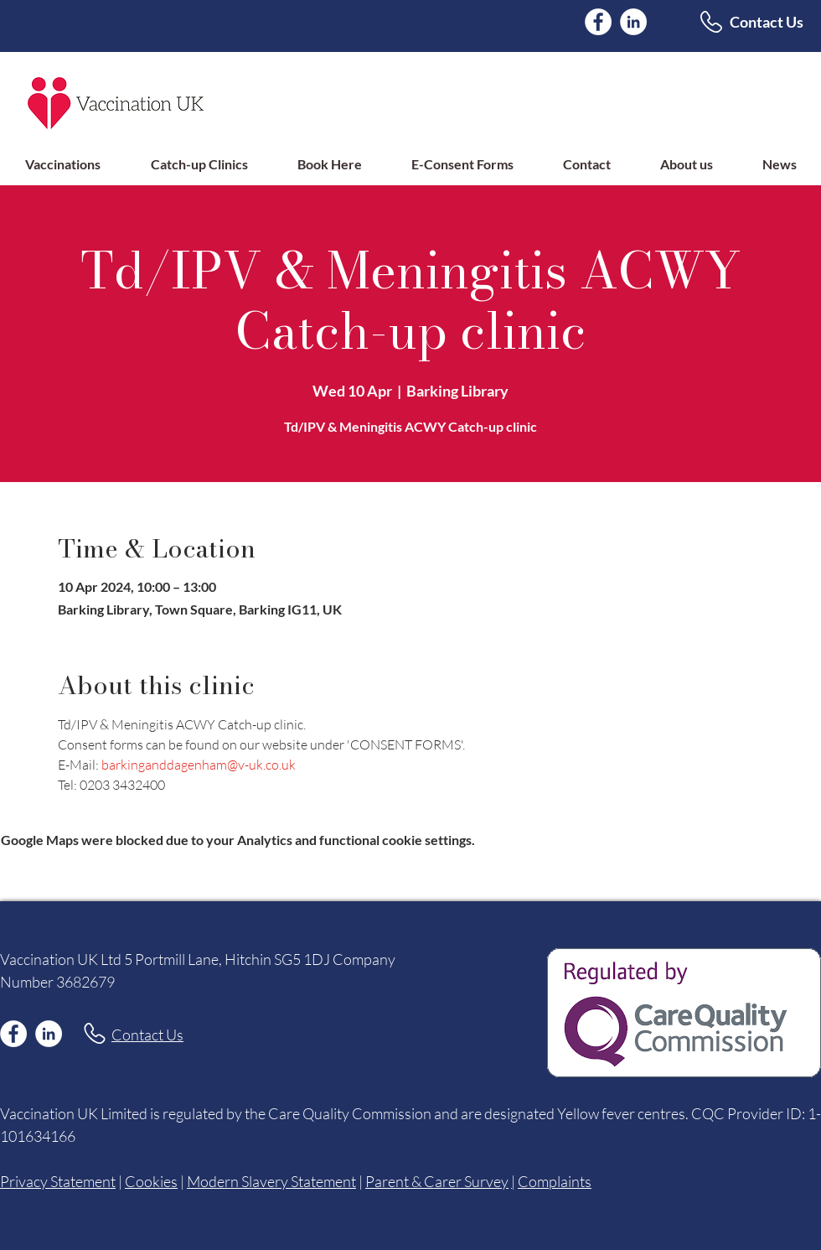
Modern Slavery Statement (271, 1181)
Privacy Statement (58, 1181)
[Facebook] (598, 21)
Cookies (151, 1181)
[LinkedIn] (633, 21)
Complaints (554, 1181)
